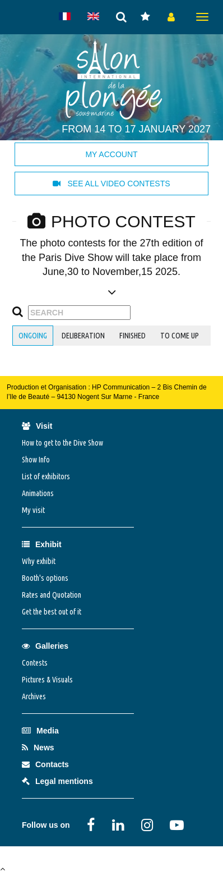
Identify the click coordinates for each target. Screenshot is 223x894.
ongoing (32, 335)
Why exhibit (38, 561)
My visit (33, 510)
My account (111, 154)
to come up (179, 335)
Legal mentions (57, 781)
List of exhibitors (46, 476)
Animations (38, 493)
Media (40, 730)
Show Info (36, 459)
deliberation (83, 335)
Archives (34, 696)
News (38, 747)
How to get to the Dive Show (62, 442)
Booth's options (45, 578)
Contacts (45, 764)
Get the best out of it (51, 611)
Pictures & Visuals (47, 679)
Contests (35, 662)
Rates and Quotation (51, 594)
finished (132, 335)
